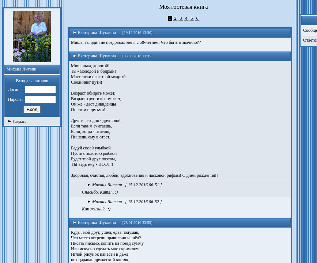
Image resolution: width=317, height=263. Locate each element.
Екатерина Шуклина (94, 32)
